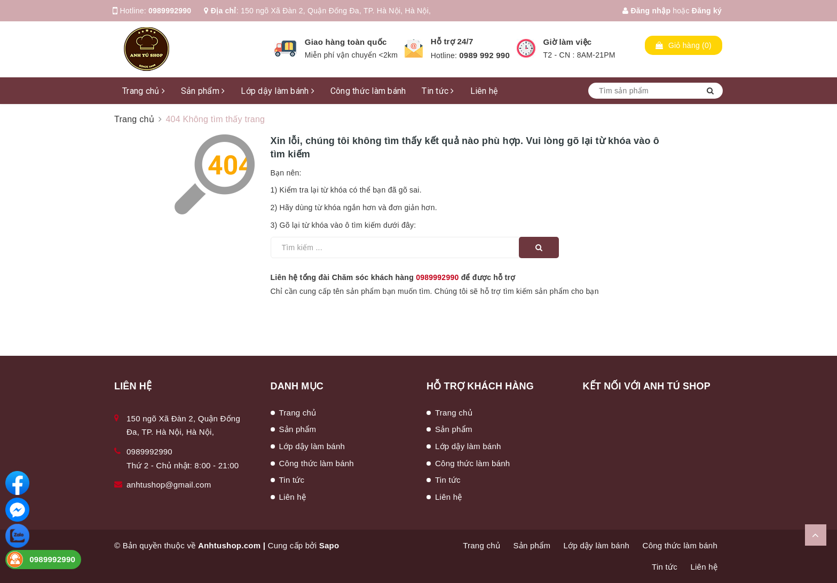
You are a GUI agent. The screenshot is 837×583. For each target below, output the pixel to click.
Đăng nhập (646, 10)
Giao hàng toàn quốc (346, 41)
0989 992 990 (484, 55)
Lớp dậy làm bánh (277, 91)
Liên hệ (484, 91)
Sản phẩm (203, 91)
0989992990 (169, 10)
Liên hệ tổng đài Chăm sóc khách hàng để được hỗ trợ (393, 277)
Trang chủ (143, 91)
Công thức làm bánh (368, 91)
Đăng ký (707, 10)
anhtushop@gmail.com (169, 484)
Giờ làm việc (567, 41)
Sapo (329, 545)
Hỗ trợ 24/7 (452, 41)
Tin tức (438, 91)
